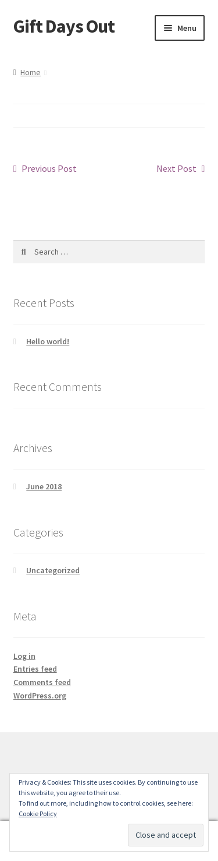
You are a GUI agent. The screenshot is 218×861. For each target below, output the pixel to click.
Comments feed (42, 682)
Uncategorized (53, 570)
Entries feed (35, 669)
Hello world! (47, 341)
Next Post (176, 169)
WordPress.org (39, 695)
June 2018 (44, 486)
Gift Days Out (64, 26)
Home (30, 72)
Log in (24, 656)
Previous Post (49, 169)
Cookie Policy (38, 813)
